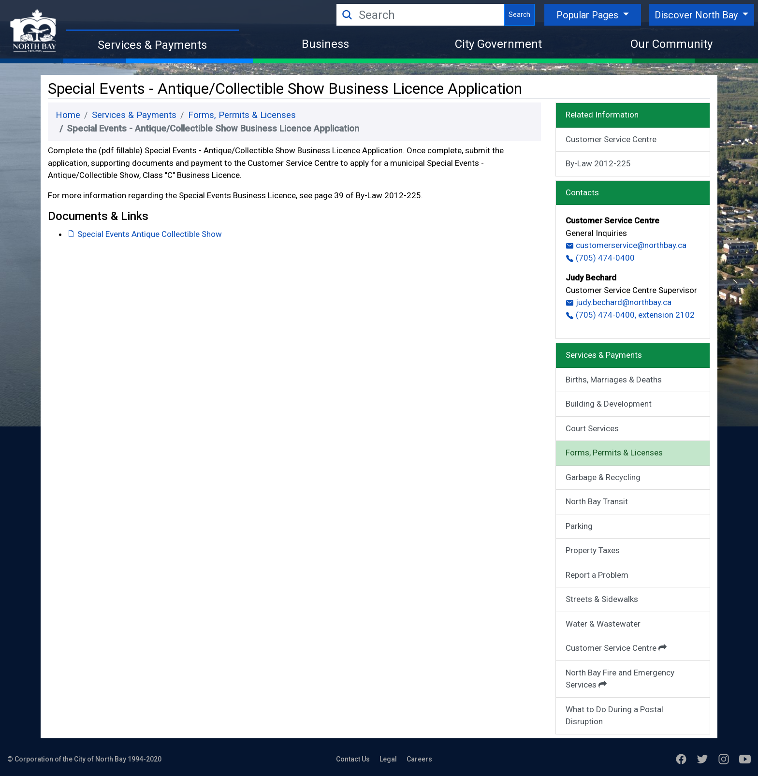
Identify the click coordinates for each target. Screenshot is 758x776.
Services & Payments (152, 45)
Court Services (592, 428)
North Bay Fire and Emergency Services (620, 679)
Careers (419, 759)
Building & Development (609, 404)
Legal (388, 759)
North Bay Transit (597, 501)
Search (519, 14)
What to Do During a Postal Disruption (614, 715)
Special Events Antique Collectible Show (144, 234)
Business (325, 44)
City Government (498, 44)
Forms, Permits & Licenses (242, 115)
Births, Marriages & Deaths (614, 379)
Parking (579, 526)
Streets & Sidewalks (602, 599)
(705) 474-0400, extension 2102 (630, 315)
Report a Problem (597, 575)
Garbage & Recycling (603, 477)
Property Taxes (593, 550)
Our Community (671, 44)
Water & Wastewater (603, 624)
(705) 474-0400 (600, 258)
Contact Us (353, 759)
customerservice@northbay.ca (626, 245)
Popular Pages (588, 15)
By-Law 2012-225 (598, 163)
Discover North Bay (697, 15)
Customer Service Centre (611, 139)
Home (68, 115)
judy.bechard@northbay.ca (618, 302)
